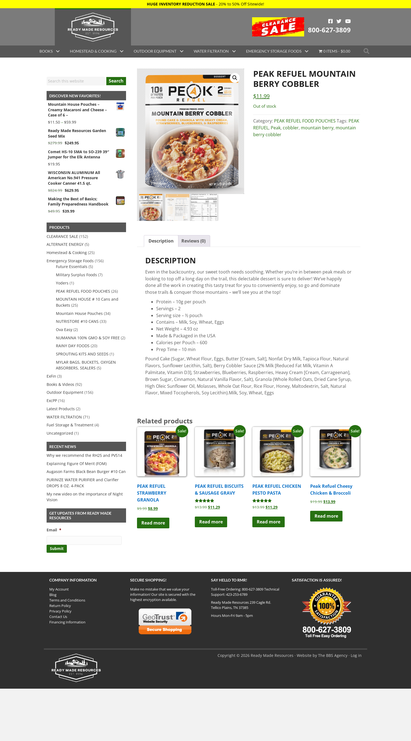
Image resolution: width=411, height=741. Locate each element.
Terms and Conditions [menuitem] (67, 600)
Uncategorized (60, 433)
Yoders (62, 283)
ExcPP (52, 400)
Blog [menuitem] (52, 594)
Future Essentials (71, 266)
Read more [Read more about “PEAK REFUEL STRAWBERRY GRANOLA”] (153, 523)
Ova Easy (64, 329)
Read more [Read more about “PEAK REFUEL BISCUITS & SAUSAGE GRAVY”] (211, 522)
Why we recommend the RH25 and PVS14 (84, 455)
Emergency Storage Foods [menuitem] (273, 51)
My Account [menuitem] (59, 589)
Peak (276, 128)
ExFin (51, 376)
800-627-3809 (329, 29)
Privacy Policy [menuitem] (60, 611)
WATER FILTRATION (64, 417)
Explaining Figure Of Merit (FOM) (77, 463)
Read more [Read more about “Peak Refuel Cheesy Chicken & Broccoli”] (326, 516)
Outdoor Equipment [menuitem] (155, 51)
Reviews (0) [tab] (193, 241)
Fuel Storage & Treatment (70, 425)
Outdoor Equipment (65, 392)
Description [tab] (161, 241)
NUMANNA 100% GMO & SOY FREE (88, 337)
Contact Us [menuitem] (58, 616)
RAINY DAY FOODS (73, 345)
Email (54, 530)
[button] (58, 51)
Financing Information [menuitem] (67, 622)
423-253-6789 (236, 594)
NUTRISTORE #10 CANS (77, 321)
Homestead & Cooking (67, 252)
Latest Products (61, 408)
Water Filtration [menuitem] (211, 51)
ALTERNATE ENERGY (65, 244)
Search (116, 81)
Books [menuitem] (46, 51)
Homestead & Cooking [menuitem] (93, 51)
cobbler (291, 128)
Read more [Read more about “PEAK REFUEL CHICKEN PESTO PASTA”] (268, 522)
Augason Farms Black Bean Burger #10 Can (86, 471)
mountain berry (317, 128)
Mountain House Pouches (79, 313)
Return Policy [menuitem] (60, 605)
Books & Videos (60, 384)
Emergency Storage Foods (70, 260)
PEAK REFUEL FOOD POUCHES (305, 121)
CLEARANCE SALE (62, 236)
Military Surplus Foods (76, 274)
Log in (356, 655)
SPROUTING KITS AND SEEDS (82, 354)
